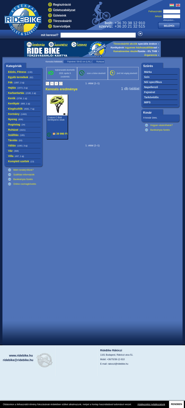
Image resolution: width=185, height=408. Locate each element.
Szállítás (16, 135)
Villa (16, 156)
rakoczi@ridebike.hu (118, 364)
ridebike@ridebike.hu (18, 360)
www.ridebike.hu (21, 355)
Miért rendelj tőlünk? (23, 170)
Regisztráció (62, 4)
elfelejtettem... (169, 20)
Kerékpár (19, 103)
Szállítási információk (24, 174)
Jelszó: (158, 16)
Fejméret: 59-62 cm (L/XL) (79, 61)
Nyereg (15, 119)
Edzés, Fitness (20, 71)
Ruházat (17, 129)
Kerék (17, 98)
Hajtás (18, 87)
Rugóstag (16, 124)
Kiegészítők (21, 108)
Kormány (17, 113)
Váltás (18, 145)
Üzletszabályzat (64, 10)
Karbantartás (22, 92)
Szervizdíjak (61, 26)
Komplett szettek (21, 161)
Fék (16, 82)
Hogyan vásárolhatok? (161, 125)
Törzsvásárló (62, 21)
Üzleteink (59, 15)
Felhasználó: (155, 11)
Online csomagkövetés (24, 184)
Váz (13, 150)
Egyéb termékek (20, 77)
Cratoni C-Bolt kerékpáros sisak (56, 118)
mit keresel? (49, 35)
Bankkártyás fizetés (23, 179)
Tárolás (15, 140)
